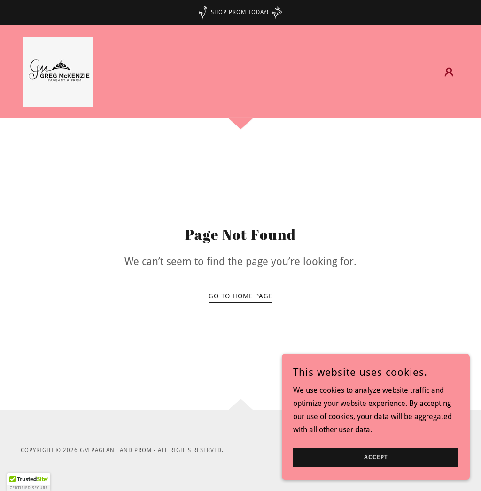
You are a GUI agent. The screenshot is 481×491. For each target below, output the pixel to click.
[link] (58, 71)
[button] (449, 71)
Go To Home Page (240, 296)
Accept (376, 457)
